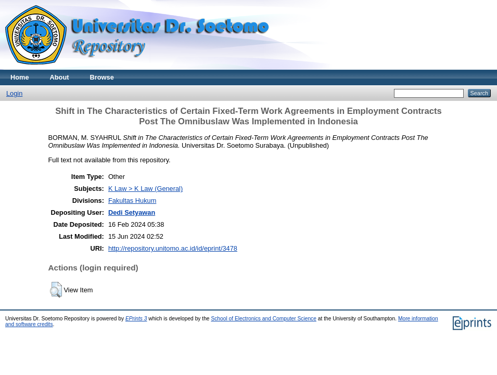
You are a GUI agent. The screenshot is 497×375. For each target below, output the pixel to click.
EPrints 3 (136, 318)
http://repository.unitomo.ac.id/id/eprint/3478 (172, 248)
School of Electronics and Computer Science (263, 318)
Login (14, 93)
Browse (102, 77)
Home (19, 77)
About (59, 77)
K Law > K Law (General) (145, 188)
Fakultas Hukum (132, 200)
